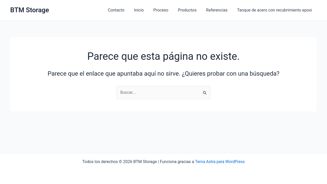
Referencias (219, 10)
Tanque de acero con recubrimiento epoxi (275, 10)
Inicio (145, 10)
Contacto (123, 10)
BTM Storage (29, 10)
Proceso (165, 10)
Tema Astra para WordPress (219, 161)
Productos (190, 10)
